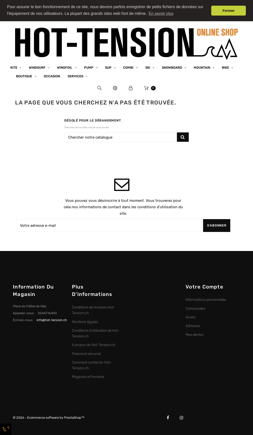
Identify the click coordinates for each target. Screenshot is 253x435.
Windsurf (37, 67)
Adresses (193, 326)
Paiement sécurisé (86, 353)
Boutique (24, 76)
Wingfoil (65, 67)
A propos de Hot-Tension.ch (93, 345)
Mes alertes (195, 334)
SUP (108, 67)
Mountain (202, 67)
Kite (14, 67)
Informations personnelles (206, 300)
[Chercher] (120, 137)
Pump (89, 67)
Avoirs (190, 317)
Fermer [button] (229, 11)
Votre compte (204, 287)
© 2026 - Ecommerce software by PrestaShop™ (48, 417)
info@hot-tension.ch (52, 320)
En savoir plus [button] (161, 13)
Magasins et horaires (88, 377)
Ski (148, 67)
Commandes (195, 308)
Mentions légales (85, 322)
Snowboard (172, 67)
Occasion (52, 76)
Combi (128, 67)
